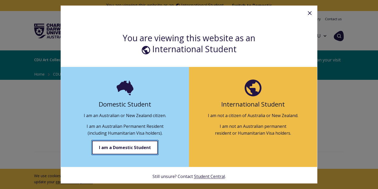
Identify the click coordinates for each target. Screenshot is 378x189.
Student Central (209, 176)
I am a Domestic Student (125, 147)
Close (309, 13)
